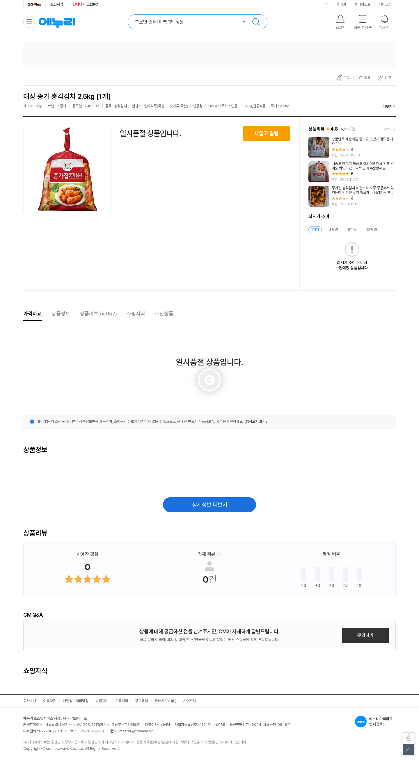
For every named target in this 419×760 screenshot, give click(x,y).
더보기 (387, 106)
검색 (256, 22)
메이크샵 (385, 4)
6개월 (352, 229)
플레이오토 (362, 4)
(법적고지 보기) (255, 421)
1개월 (315, 229)
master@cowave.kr (136, 731)
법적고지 (101, 701)
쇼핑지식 (56, 4)
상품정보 (61, 314)
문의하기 (365, 635)
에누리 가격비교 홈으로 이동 (56, 22)
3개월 (333, 229)
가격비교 (32, 314)
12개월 (371, 229)
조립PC (85, 4)
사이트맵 (189, 701)
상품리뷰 (98, 314)
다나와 (323, 4)
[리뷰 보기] (352, 147)
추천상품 (164, 314)
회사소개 (29, 701)
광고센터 (141, 701)
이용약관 (49, 701)
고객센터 (121, 701)
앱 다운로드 (375, 721)
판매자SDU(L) (165, 701)
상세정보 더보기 (209, 504)
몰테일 (341, 4)
